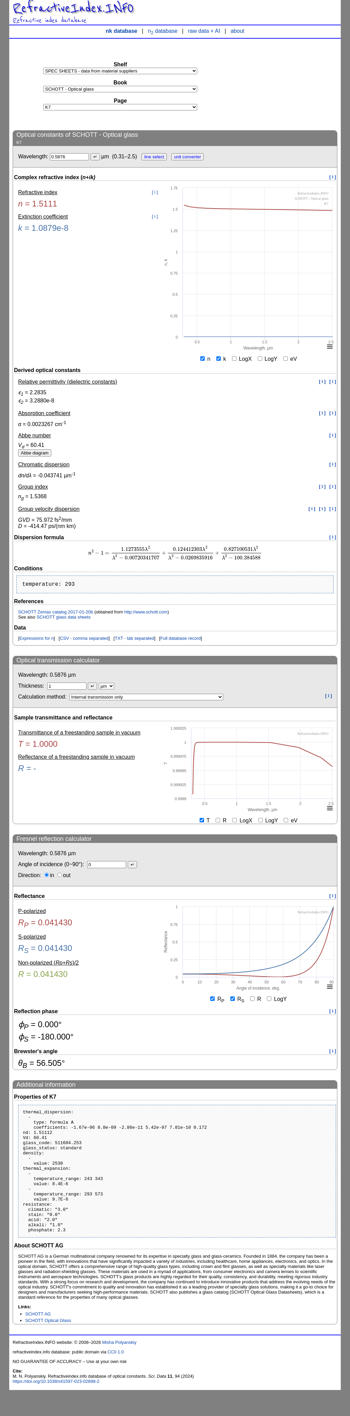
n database (163, 31)
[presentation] (175, 553)
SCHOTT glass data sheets (64, 618)
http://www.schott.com (145, 613)
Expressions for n (36, 639)
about (237, 31)
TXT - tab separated (134, 639)
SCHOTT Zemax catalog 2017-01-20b (55, 613)
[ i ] (332, 177)
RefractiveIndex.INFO (73, 8)
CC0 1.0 (116, 1377)
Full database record (180, 639)
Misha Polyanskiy (119, 1368)
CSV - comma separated (84, 639)
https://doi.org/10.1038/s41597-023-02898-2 (56, 1407)
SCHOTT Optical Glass (48, 1346)
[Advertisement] (286, 84)
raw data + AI (204, 31)
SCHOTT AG (38, 1339)
